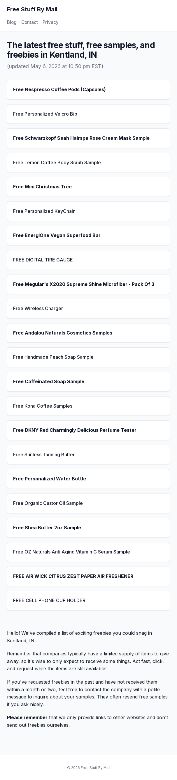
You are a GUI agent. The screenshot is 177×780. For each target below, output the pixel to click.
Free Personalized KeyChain (44, 211)
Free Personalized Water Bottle (49, 479)
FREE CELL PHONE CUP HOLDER (49, 600)
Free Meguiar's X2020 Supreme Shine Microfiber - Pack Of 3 (83, 284)
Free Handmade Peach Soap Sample (53, 357)
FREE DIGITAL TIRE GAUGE (43, 260)
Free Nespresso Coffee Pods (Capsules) (59, 89)
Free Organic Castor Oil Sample (48, 503)
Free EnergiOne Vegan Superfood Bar (57, 235)
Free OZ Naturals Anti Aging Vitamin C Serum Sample (71, 552)
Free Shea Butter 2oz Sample (47, 527)
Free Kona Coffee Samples (42, 406)
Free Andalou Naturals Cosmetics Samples (62, 333)
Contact (29, 22)
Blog (12, 22)
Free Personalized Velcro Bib (45, 114)
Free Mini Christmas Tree (42, 187)
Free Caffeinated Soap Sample (48, 381)
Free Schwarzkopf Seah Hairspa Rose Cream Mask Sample (81, 138)
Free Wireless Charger (38, 308)
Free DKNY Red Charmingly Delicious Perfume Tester (74, 430)
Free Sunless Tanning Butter (44, 454)
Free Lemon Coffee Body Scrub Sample (57, 162)
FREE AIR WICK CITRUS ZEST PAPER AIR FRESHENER (73, 576)
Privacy (51, 22)
